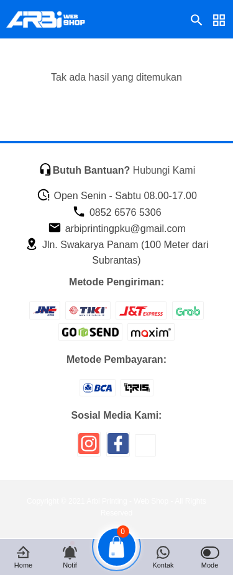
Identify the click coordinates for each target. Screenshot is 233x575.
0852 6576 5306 (116, 212)
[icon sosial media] (89, 448)
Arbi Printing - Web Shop (127, 501)
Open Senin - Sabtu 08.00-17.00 (117, 195)
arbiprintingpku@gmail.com (117, 228)
